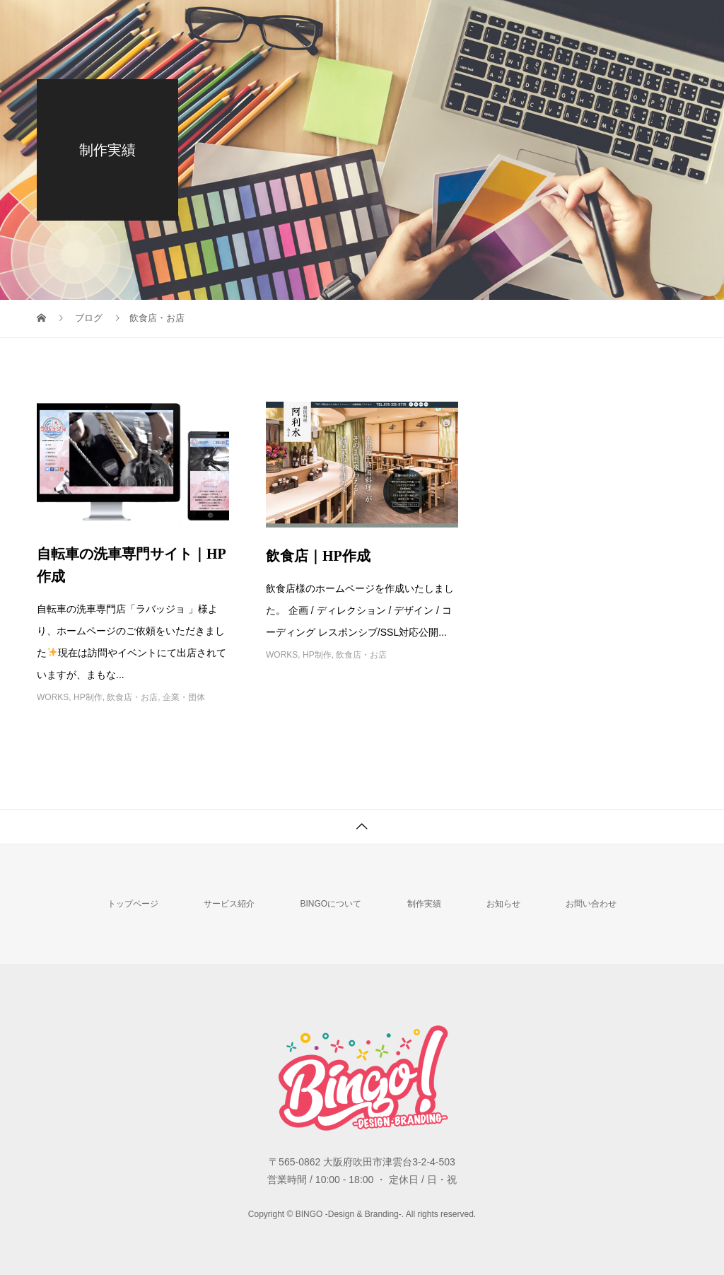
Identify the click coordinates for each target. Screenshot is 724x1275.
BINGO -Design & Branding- (112, 21)
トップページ (132, 904)
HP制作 (88, 697)
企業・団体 (184, 697)
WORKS (53, 697)
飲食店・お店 (132, 697)
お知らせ (503, 904)
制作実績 (424, 904)
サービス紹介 (229, 904)
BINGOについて (330, 904)
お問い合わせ (591, 904)
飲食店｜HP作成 (318, 556)
